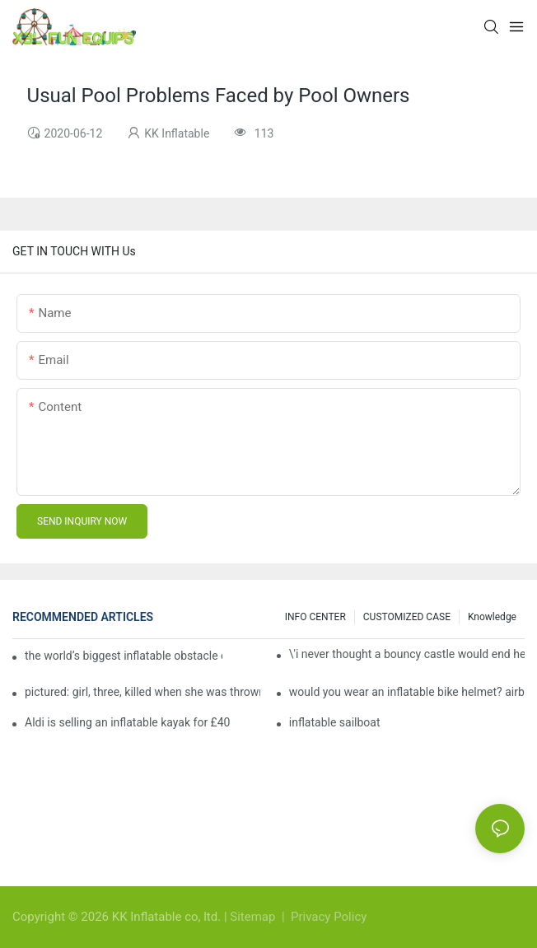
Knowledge (492, 617)
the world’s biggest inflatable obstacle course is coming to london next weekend (123, 655)
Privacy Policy (329, 916)
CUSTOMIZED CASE (407, 617)
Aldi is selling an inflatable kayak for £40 (127, 722)
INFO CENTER (315, 617)
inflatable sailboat (335, 722)
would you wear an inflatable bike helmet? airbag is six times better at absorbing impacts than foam (407, 691)
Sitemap (254, 916)
